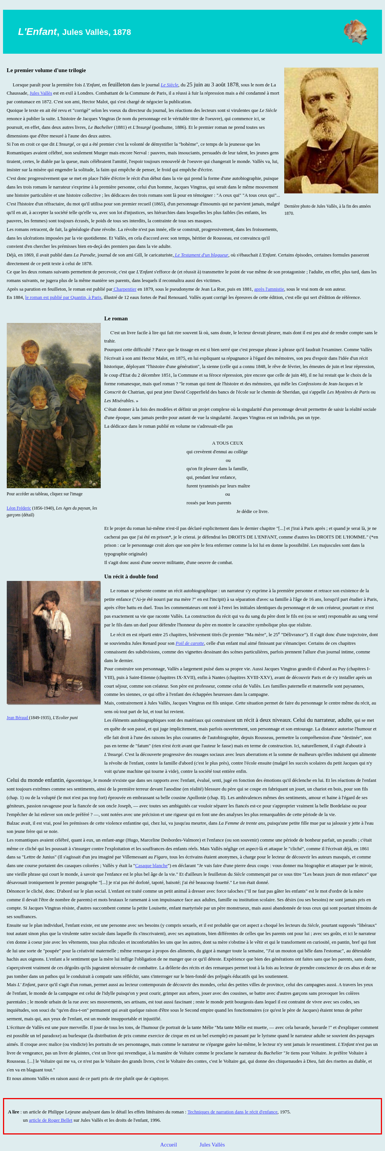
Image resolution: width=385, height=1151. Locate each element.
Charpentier (124, 289)
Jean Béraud (18, 717)
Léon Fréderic (19, 508)
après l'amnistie (269, 289)
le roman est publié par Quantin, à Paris (63, 297)
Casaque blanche (151, 865)
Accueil (168, 1145)
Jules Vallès (41, 93)
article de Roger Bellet (50, 1120)
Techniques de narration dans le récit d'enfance (232, 1112)
